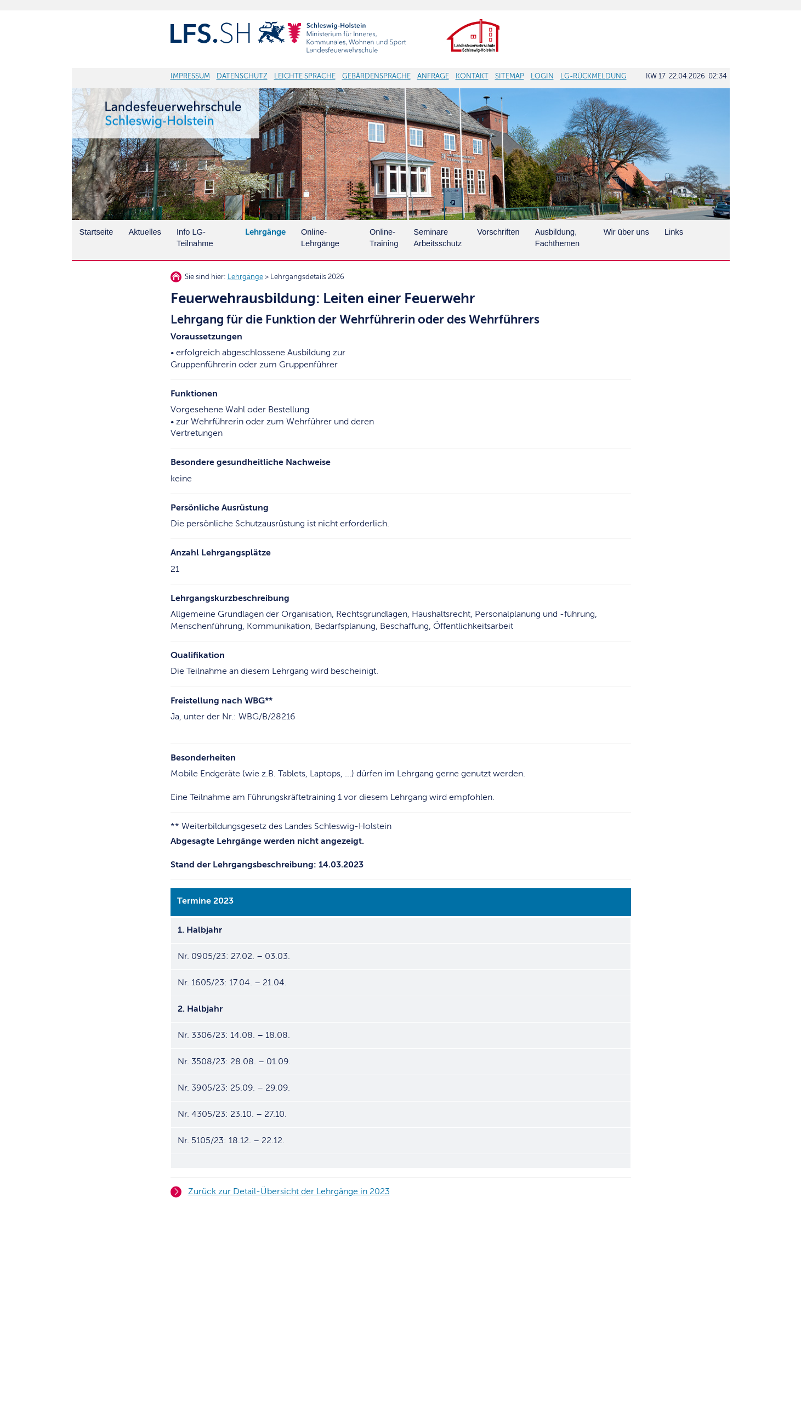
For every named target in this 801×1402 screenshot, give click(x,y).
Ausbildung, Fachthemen (557, 238)
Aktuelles (144, 232)
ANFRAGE (433, 76)
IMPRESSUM (190, 76)
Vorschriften (498, 232)
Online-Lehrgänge (320, 238)
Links (673, 232)
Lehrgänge (245, 277)
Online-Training (384, 238)
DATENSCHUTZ (242, 76)
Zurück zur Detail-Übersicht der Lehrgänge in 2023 (289, 1191)
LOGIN (542, 76)
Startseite (96, 232)
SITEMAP (509, 76)
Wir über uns (626, 232)
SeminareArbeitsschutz (437, 238)
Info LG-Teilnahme (195, 238)
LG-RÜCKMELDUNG (593, 76)
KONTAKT (472, 76)
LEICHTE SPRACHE (305, 76)
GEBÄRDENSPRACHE (376, 76)
